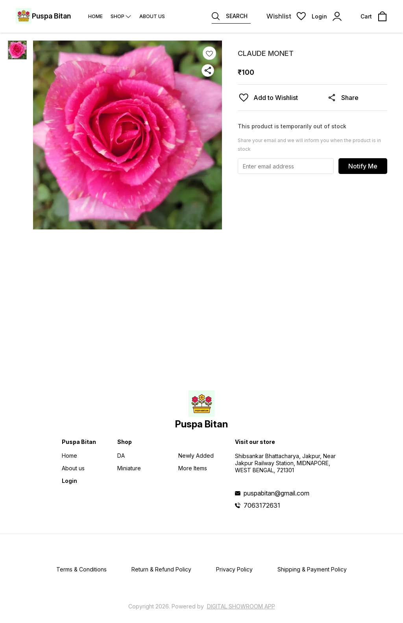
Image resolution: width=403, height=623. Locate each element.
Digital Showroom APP (241, 606)
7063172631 (262, 505)
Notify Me (362, 166)
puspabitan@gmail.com (276, 493)
